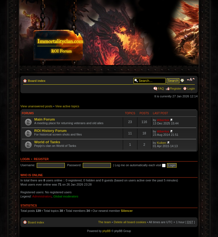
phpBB (106, 231)
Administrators (42, 196)
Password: (74, 165)
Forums (28, 113)
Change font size (191, 79)
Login (191, 88)
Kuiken (161, 142)
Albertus (163, 120)
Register (175, 88)
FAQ (161, 88)
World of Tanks (47, 142)
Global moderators (65, 196)
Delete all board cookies (130, 222)
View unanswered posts (36, 106)
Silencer (127, 210)
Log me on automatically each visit (140, 165)
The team (104, 222)
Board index (37, 80)
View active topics (67, 106)
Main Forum (44, 119)
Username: (27, 165)
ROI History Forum (50, 131)
